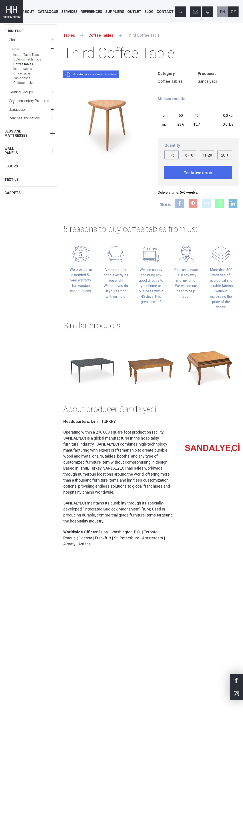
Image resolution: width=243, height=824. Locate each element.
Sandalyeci (207, 81)
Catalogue (48, 12)
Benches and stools (24, 118)
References (91, 12)
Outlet (134, 12)
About (28, 12)
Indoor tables (22, 68)
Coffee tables (23, 64)
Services (69, 12)
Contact (165, 12)
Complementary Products (29, 101)
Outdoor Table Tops (27, 59)
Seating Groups (21, 92)
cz (233, 11)
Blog (148, 12)
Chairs (13, 40)
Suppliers (114, 12)
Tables (14, 48)
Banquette (17, 109)
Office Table (21, 73)
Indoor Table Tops (26, 54)
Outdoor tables (23, 82)
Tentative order (198, 172)
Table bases (21, 78)
